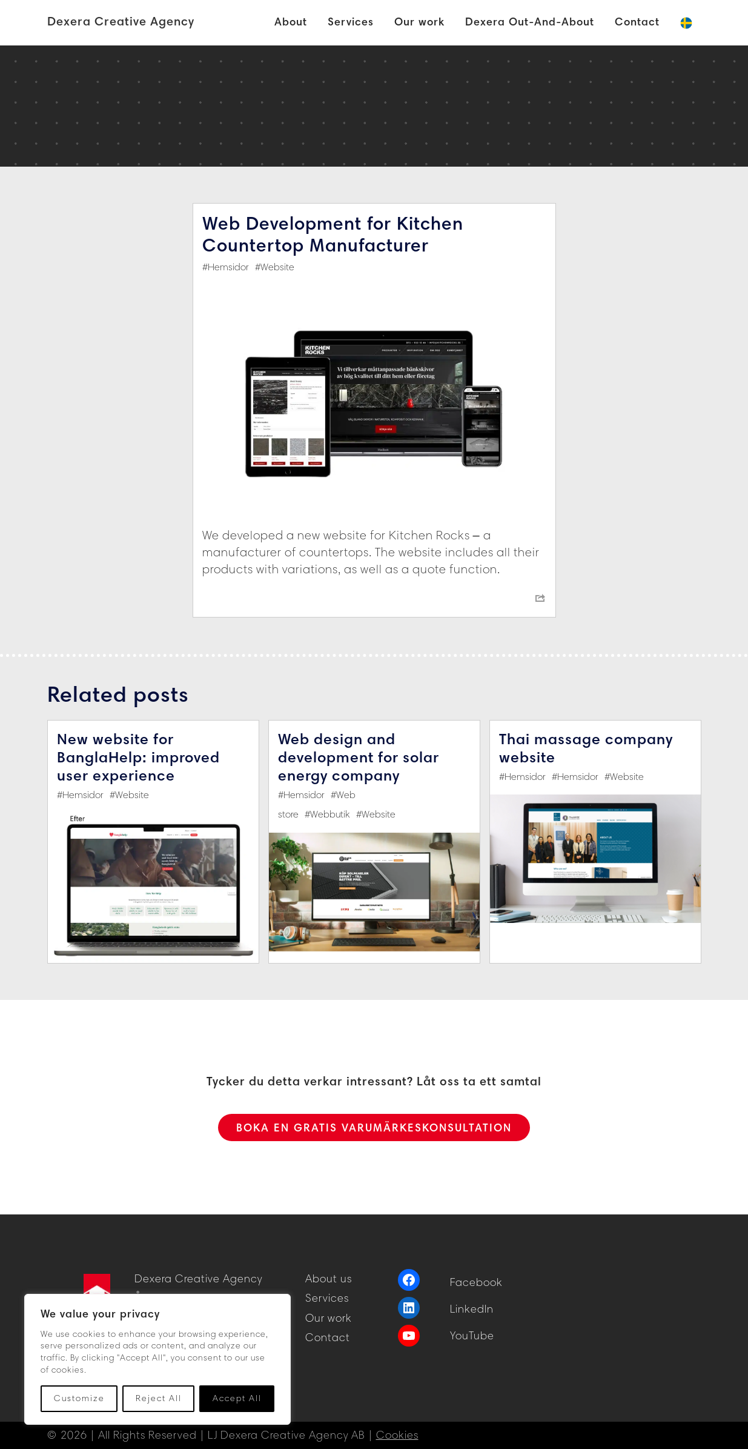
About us (328, 1278)
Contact (327, 1337)
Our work (328, 1318)
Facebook (476, 1282)
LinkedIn (472, 1309)
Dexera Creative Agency (120, 21)
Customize (79, 1398)
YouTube (472, 1335)
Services (327, 1298)
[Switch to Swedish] (686, 22)
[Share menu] (540, 598)
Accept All (237, 1398)
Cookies (397, 1435)
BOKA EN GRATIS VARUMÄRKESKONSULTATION (374, 1127)
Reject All (159, 1398)
